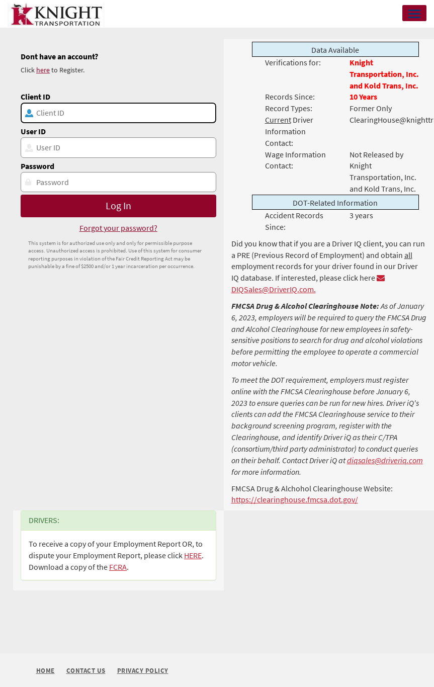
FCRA (118, 567)
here (43, 69)
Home (45, 670)
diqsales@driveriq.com (385, 460)
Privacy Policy (142, 671)
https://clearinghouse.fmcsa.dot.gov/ (294, 499)
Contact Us (86, 671)
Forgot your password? (118, 228)
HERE (193, 555)
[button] (414, 13)
